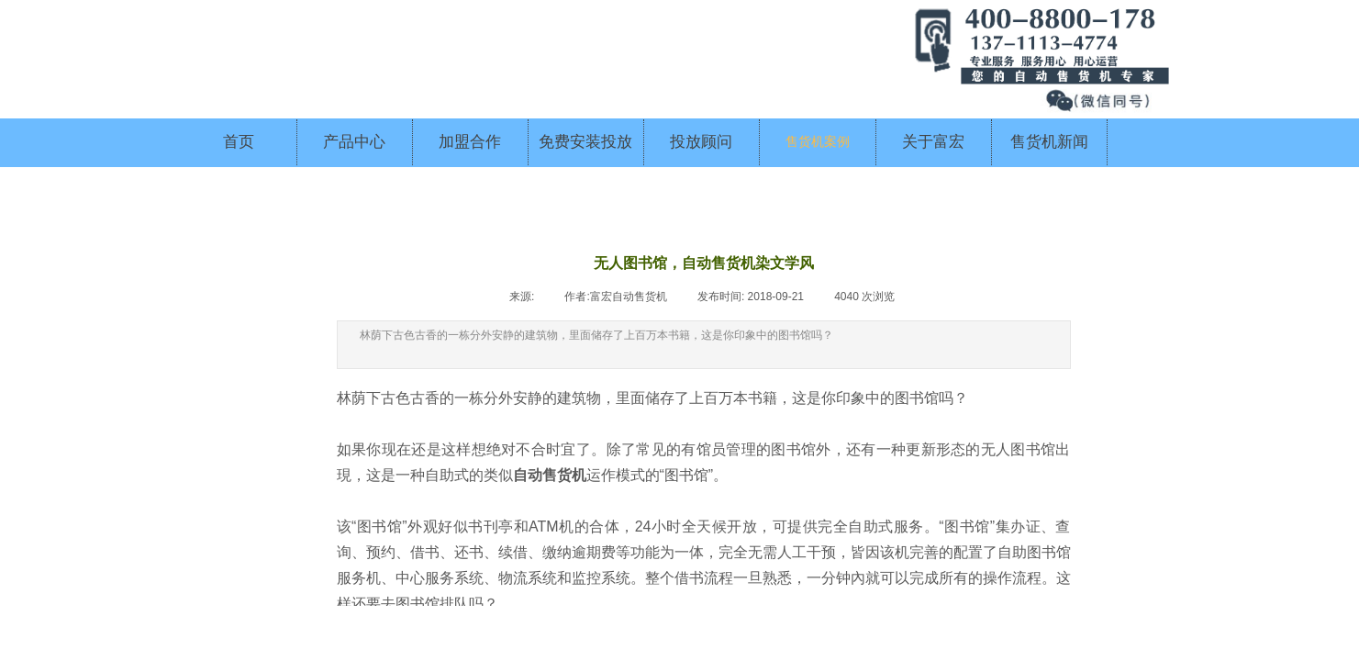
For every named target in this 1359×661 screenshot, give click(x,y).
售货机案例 (817, 142)
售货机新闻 (1049, 142)
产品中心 (354, 142)
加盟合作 (470, 142)
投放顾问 (701, 142)
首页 (238, 142)
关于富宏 (933, 142)
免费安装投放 (585, 142)
